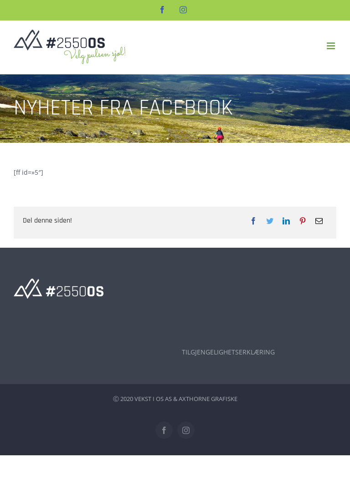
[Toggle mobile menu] (331, 46)
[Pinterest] (302, 221)
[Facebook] (253, 221)
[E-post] (319, 221)
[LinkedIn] (286, 221)
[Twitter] (270, 221)
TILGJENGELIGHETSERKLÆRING (228, 352)
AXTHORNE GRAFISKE (208, 399)
